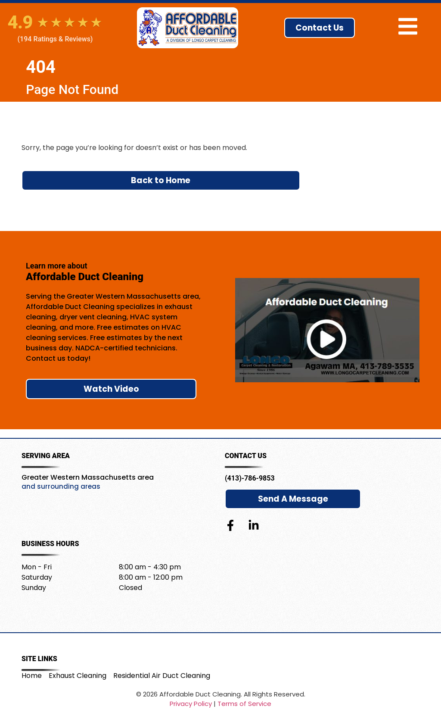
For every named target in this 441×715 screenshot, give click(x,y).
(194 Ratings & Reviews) (55, 39)
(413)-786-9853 (250, 478)
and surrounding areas (61, 486)
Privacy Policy (191, 703)
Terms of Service (244, 703)
